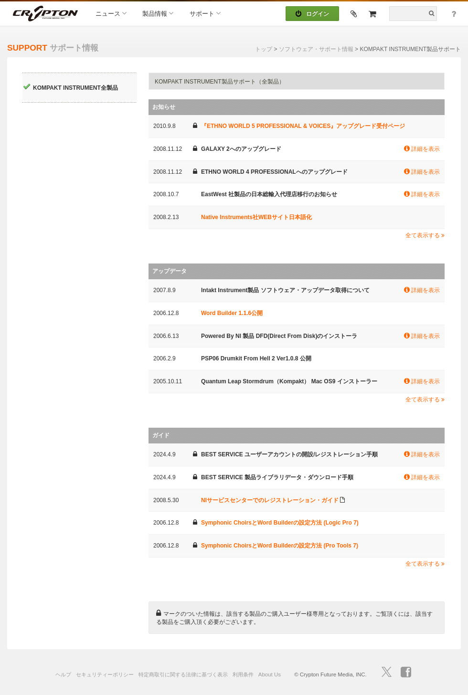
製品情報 (157, 13)
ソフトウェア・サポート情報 (316, 49)
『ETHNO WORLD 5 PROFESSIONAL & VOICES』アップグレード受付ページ (303, 126)
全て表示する (425, 235)
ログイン (312, 14)
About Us (269, 674)
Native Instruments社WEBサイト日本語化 (256, 217)
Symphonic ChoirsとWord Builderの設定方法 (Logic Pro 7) (280, 522)
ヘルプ (63, 674)
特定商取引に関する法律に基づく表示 (183, 674)
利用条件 (243, 674)
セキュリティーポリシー (105, 674)
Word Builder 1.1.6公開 (232, 313)
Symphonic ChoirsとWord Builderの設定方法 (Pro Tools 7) (279, 545)
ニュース (111, 13)
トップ (263, 49)
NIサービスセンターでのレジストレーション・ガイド (270, 500)
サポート (205, 13)
